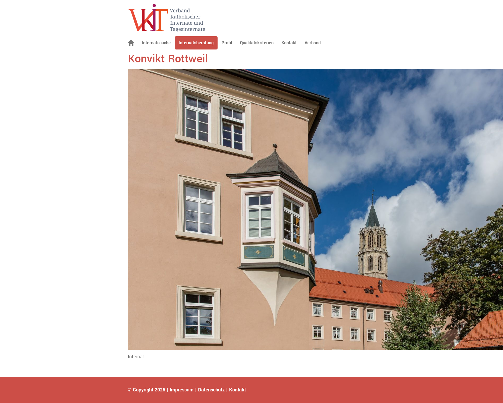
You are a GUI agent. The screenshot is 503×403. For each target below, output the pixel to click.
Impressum (182, 389)
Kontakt (289, 43)
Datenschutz (211, 389)
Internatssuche (156, 43)
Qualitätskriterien (257, 43)
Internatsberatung (196, 43)
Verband (313, 43)
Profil (227, 43)
